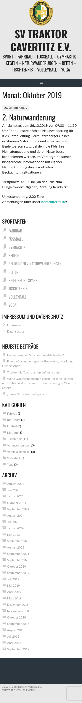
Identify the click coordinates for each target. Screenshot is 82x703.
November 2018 (18, 611)
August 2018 (15, 630)
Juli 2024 (13, 522)
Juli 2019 (13, 579)
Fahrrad (15, 231)
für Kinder (14, 420)
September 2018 (18, 623)
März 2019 (14, 598)
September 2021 (18, 553)
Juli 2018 (13, 636)
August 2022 (15, 547)
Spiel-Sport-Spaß (22, 280)
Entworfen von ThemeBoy (19, 690)
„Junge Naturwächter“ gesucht (27, 394)
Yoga (12, 305)
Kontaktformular (53, 202)
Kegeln (13, 255)
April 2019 (14, 592)
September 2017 (18, 649)
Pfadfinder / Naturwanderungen (34, 263)
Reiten (13, 272)
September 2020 (18, 560)
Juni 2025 (13, 490)
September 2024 (18, 509)
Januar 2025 (15, 496)
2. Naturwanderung (28, 117)
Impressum (14, 325)
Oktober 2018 (16, 617)
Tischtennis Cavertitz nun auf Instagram (33, 372)
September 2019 (18, 573)
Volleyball (17, 297)
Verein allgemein (18, 451)
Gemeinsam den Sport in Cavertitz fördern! (35, 355)
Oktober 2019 (16, 566)
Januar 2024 (15, 528)
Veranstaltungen (18, 445)
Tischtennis (17, 288)
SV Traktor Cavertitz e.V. (40, 40)
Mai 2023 (13, 534)
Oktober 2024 (16, 503)
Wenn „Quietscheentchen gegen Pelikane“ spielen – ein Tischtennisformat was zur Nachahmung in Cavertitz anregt (39, 383)
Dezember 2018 (18, 604)
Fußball (15, 239)
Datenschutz (15, 331)
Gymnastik (16, 247)
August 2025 (15, 483)
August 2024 (15, 515)
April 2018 (14, 643)
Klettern (12, 432)
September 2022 (18, 541)
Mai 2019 (13, 585)
